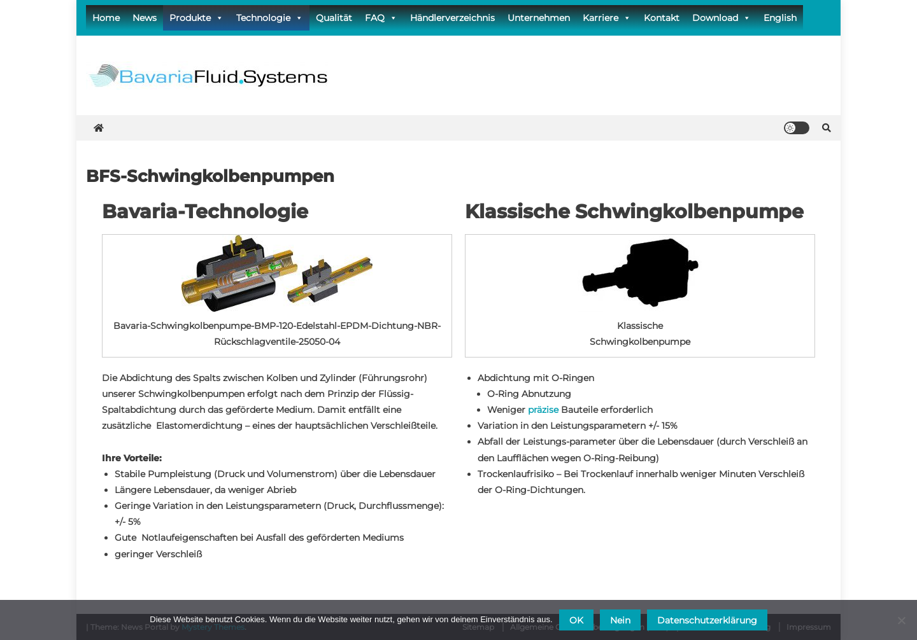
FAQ (381, 18)
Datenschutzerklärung (707, 620)
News (144, 18)
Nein (620, 620)
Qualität (334, 18)
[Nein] (901, 620)
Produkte (196, 18)
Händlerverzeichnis (452, 18)
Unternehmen (539, 18)
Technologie (269, 18)
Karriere (607, 18)
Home (106, 18)
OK (576, 620)
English (780, 18)
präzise (543, 409)
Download (721, 18)
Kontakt (661, 18)
